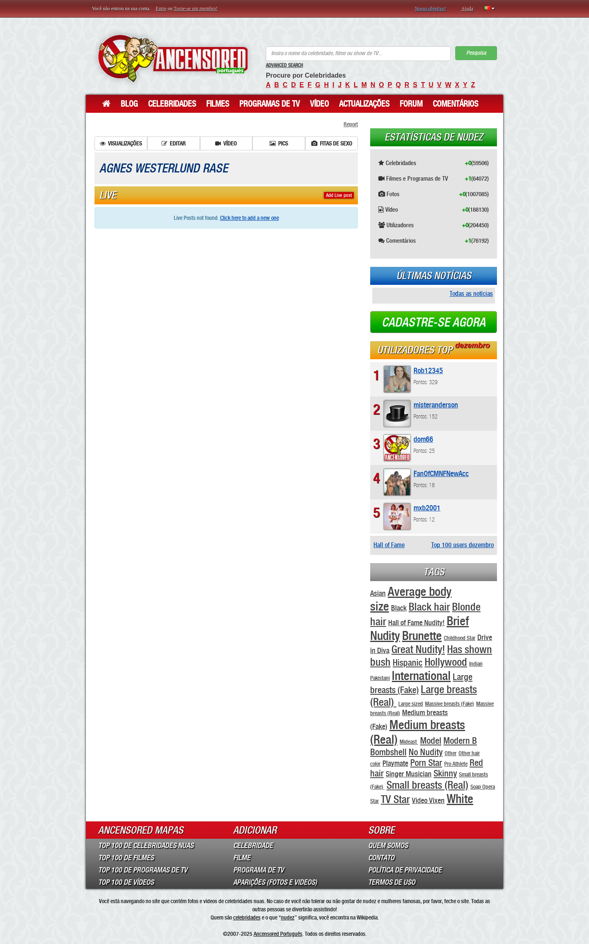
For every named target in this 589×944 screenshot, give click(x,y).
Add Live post (339, 195)
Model (430, 740)
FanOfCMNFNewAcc (441, 473)
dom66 (423, 439)
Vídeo (319, 104)
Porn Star (426, 762)
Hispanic (408, 662)
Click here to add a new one (249, 218)
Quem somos (388, 845)
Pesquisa (476, 52)
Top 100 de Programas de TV (142, 870)
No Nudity (426, 752)
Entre (161, 8)
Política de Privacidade (405, 870)
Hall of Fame (389, 545)
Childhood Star (459, 638)
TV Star (395, 799)
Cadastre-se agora (434, 322)
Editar (174, 143)
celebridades (247, 917)
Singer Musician (409, 774)
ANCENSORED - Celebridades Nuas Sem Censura (173, 58)
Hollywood (446, 661)
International (421, 675)
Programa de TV (258, 870)
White (460, 798)
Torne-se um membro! (196, 8)
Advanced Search (284, 65)
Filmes (217, 104)
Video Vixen (428, 800)
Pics (279, 143)
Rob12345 (428, 370)
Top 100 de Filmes (126, 857)
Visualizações (121, 143)
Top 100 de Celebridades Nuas (145, 845)
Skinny (445, 773)
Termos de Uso (391, 882)
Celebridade (253, 845)
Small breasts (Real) (427, 784)
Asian (378, 593)
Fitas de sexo (331, 143)
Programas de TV (269, 104)
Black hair (429, 606)
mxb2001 (427, 507)
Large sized (410, 703)
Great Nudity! (418, 649)
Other (450, 753)
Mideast (409, 741)
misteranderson (436, 404)
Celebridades (172, 104)
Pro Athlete (456, 764)
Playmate (395, 763)
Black (399, 608)
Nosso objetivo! (430, 8)
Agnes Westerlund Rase (163, 168)
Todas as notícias (471, 294)
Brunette (422, 635)
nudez (287, 917)
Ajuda (467, 8)
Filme (241, 857)
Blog (129, 104)
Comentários (455, 104)
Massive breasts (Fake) (449, 703)
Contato (381, 857)
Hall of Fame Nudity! (416, 622)
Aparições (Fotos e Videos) (275, 882)
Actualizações (364, 104)
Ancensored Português (278, 934)
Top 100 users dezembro (462, 545)
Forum (411, 104)
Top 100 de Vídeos (126, 882)
